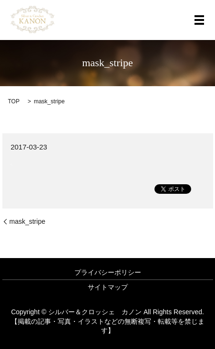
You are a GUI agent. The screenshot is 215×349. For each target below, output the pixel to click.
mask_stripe (27, 221)
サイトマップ (108, 287)
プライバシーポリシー (107, 272)
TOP (14, 101)
